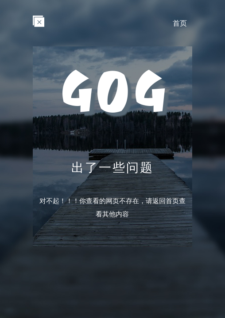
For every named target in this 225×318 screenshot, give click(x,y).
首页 (180, 23)
